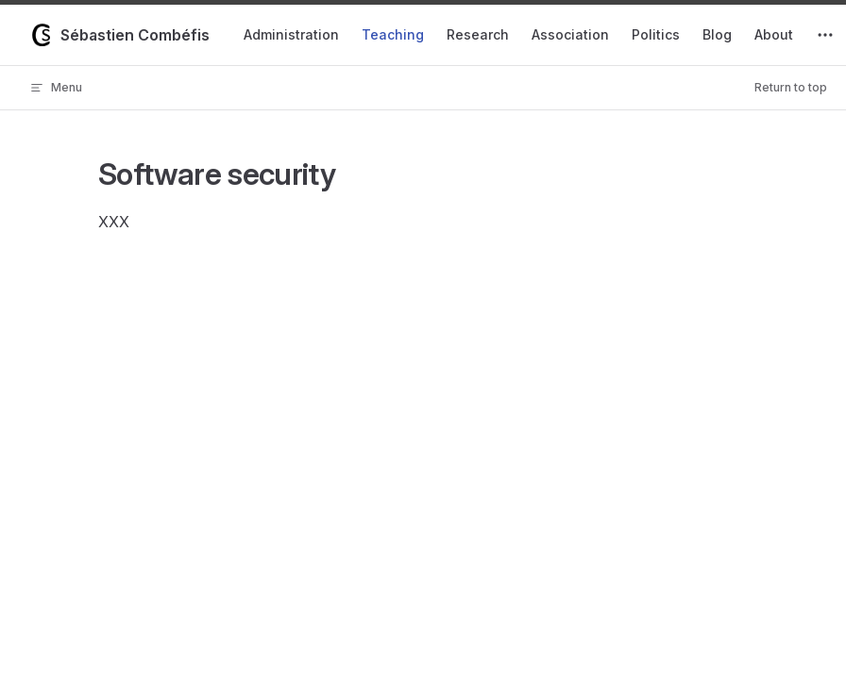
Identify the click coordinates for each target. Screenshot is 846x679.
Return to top (790, 87)
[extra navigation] (825, 35)
